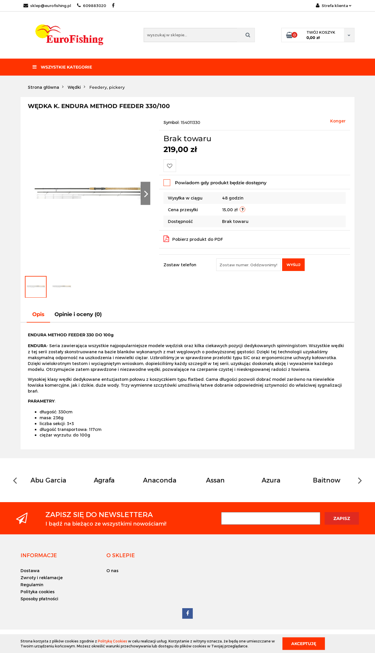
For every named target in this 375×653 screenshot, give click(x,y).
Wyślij (293, 264)
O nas (112, 570)
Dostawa (30, 570)
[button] (39, 555)
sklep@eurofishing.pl (47, 5)
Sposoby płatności (39, 598)
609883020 (91, 5)
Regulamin (32, 584)
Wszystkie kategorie (62, 67)
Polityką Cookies (112, 641)
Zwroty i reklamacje (42, 577)
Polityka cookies (37, 591)
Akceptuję (303, 643)
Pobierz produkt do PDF (193, 239)
